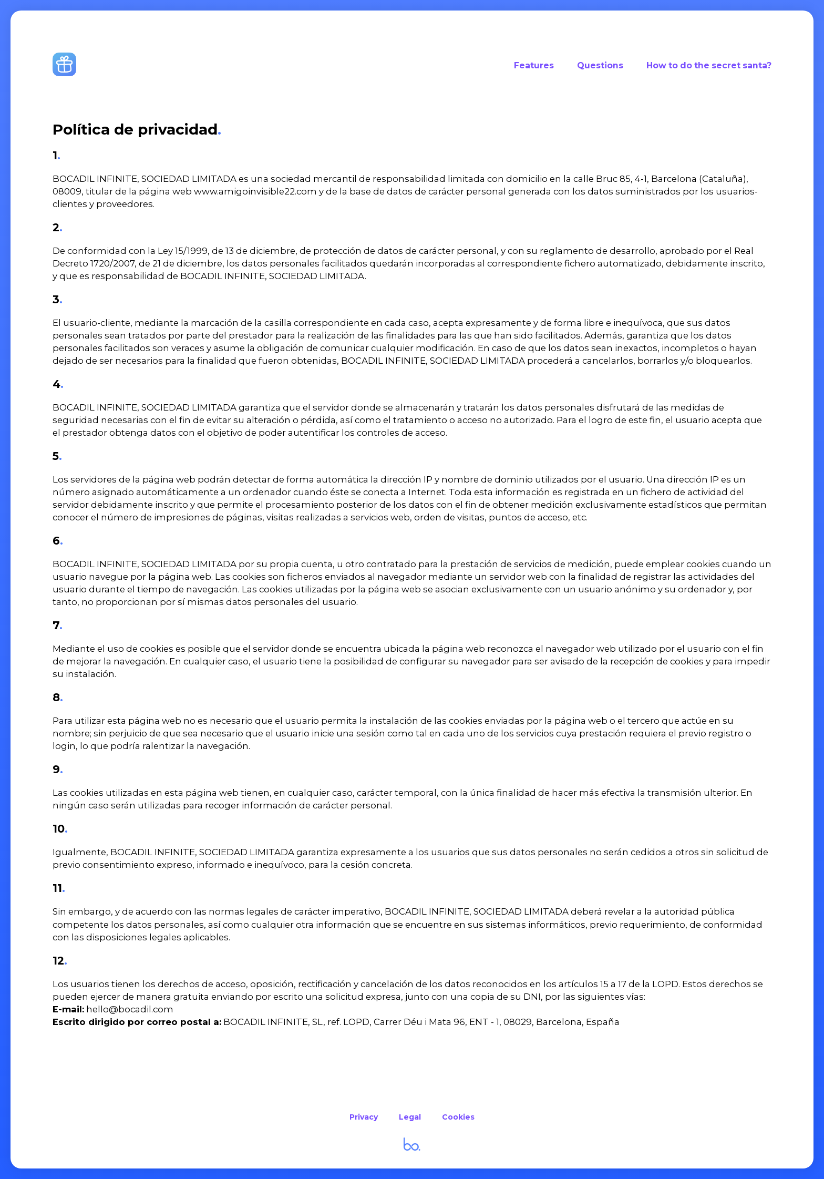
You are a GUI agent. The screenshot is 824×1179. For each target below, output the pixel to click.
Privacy (363, 1117)
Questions (600, 65)
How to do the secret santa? (708, 65)
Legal (410, 1117)
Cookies (458, 1117)
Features (534, 65)
